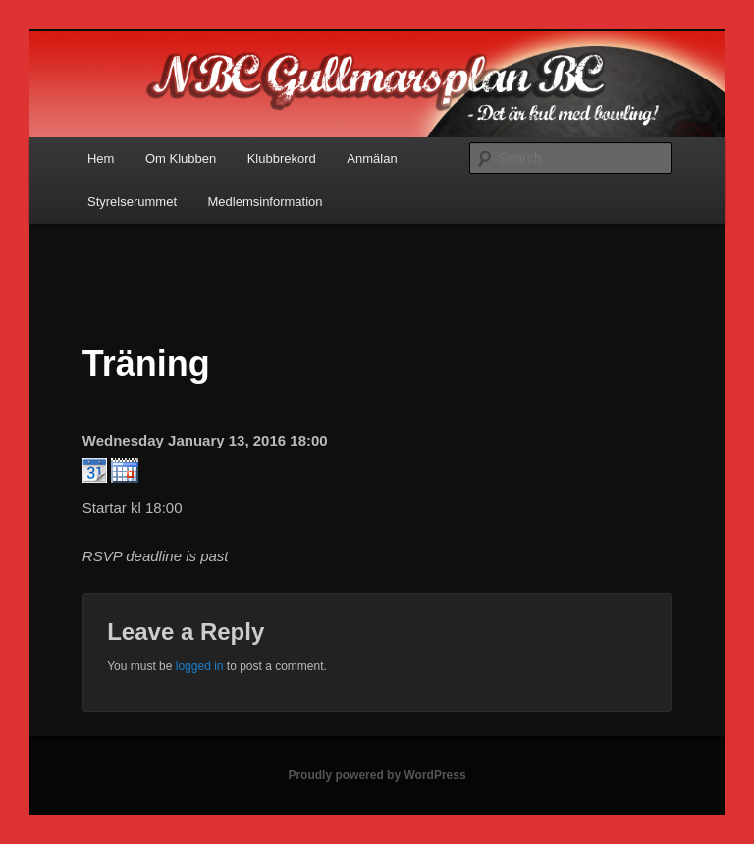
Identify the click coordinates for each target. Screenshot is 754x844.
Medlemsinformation (265, 201)
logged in (200, 666)
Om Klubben (180, 158)
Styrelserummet (132, 201)
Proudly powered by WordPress (376, 775)
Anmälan (372, 158)
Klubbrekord (281, 158)
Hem (100, 158)
